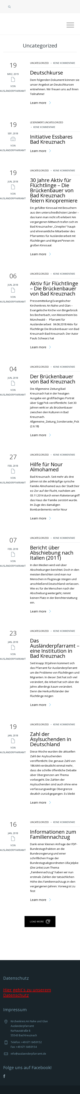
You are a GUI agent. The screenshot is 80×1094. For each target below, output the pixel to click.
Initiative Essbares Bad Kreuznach (51, 139)
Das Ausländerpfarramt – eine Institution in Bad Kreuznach (54, 648)
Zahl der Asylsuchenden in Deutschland (50, 739)
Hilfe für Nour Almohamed (46, 467)
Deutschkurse (46, 72)
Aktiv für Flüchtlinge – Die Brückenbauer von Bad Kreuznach (54, 288)
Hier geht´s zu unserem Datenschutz (27, 992)
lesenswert (37, 122)
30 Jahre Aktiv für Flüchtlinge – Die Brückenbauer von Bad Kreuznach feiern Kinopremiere (53, 190)
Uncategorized (39, 63)
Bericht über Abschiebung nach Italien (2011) (51, 552)
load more (37, 921)
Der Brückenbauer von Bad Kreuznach (52, 379)
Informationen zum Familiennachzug (53, 834)
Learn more (38, 103)
